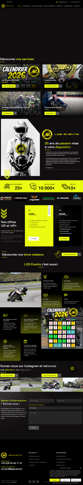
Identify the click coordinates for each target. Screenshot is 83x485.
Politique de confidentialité (66, 482)
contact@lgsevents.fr (11, 469)
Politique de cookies (56, 482)
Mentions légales (75, 482)
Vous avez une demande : (36, 404)
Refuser (65, 480)
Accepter (54, 480)
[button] (80, 468)
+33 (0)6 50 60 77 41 (11, 463)
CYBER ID (13, 482)
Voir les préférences (76, 480)
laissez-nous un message (8, 467)
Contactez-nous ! (5, 461)
